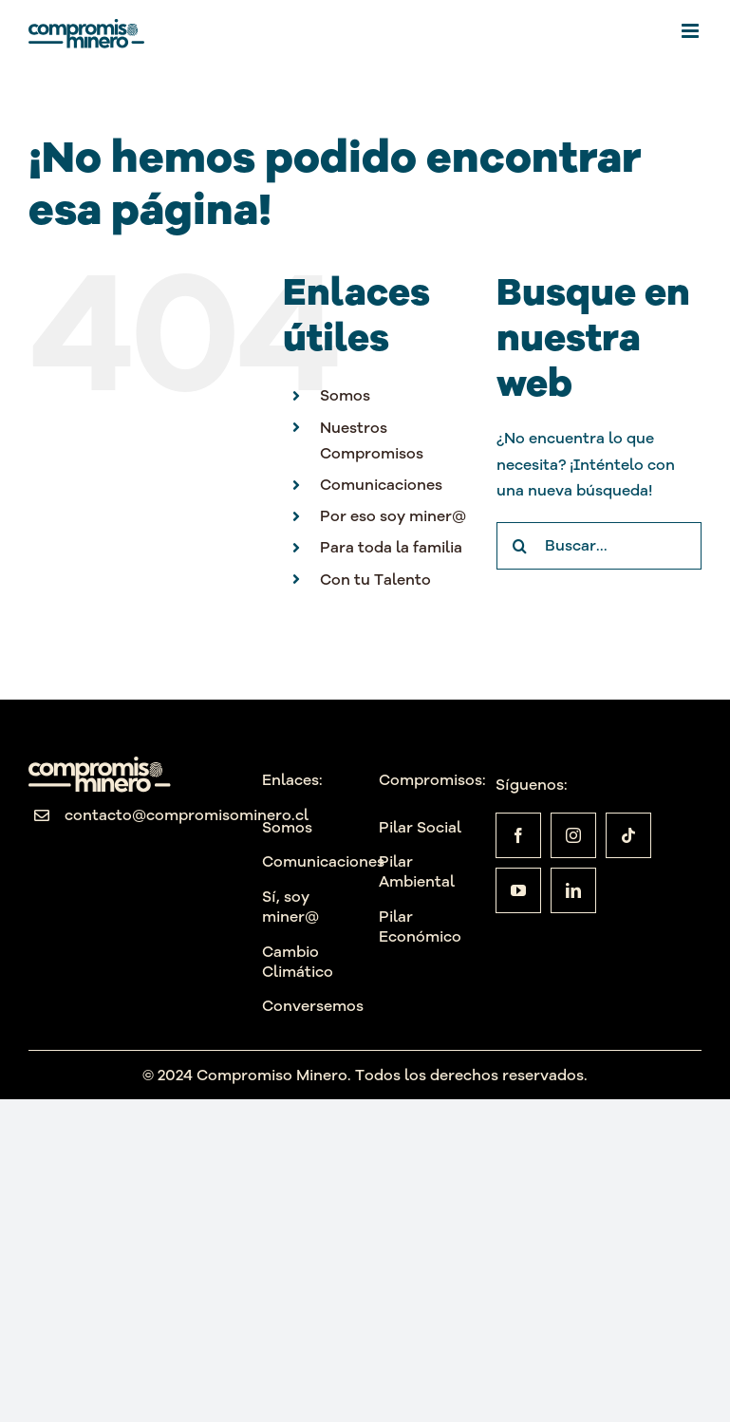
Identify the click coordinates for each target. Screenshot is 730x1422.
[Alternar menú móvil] (692, 31)
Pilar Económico (420, 926)
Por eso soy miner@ (393, 515)
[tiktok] (628, 835)
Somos (345, 394)
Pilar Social (420, 826)
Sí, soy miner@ (290, 906)
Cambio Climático (297, 961)
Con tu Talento (375, 579)
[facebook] (518, 835)
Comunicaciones (381, 484)
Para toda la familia (391, 546)
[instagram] (573, 835)
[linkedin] (573, 890)
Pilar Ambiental (417, 870)
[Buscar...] (599, 546)
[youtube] (518, 890)
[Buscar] (520, 546)
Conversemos (313, 1005)
